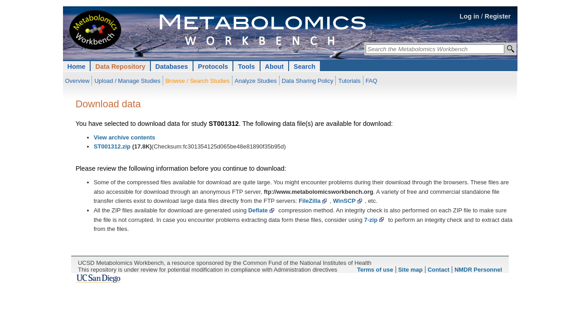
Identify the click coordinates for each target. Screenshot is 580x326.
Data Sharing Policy (308, 80)
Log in (469, 16)
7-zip (371, 219)
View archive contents (124, 137)
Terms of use (375, 269)
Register (498, 16)
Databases (171, 66)
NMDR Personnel (478, 269)
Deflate (258, 210)
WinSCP (344, 200)
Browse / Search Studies (197, 80)
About (274, 66)
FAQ (371, 80)
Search (304, 66)
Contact (439, 269)
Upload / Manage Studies (127, 80)
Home (77, 66)
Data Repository (120, 66)
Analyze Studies (256, 80)
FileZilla (309, 200)
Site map (410, 269)
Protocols (213, 66)
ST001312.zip (112, 146)
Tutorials (349, 80)
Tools (246, 66)
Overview (77, 80)
